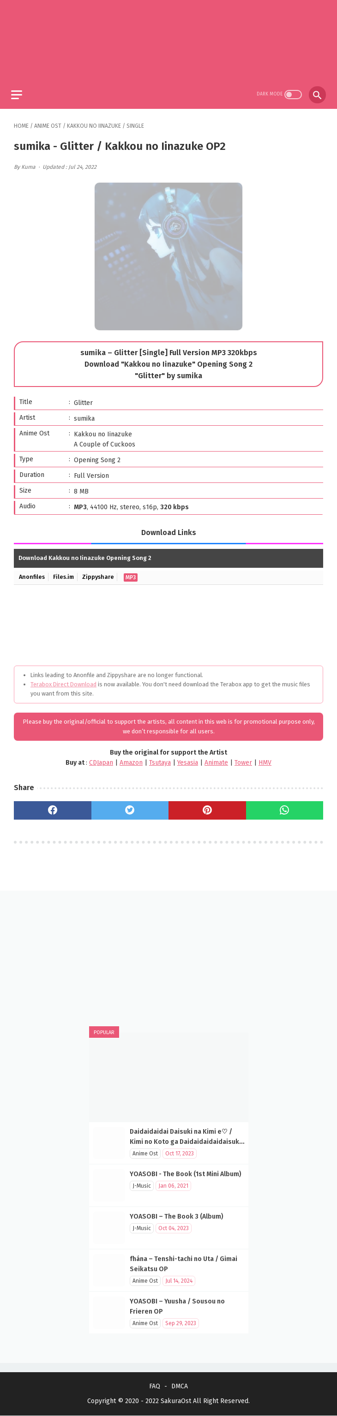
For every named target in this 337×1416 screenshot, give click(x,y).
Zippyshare (101, 574)
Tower (243, 760)
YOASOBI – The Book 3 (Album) (176, 1216)
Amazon (131, 760)
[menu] (19, 91)
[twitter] (130, 807)
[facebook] (52, 807)
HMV (265, 760)
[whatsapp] (285, 807)
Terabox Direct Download (63, 681)
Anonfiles (32, 574)
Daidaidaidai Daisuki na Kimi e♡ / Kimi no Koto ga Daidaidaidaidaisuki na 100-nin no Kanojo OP (185, 1141)
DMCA (179, 1387)
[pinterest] (207, 807)
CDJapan (101, 760)
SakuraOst (176, 1401)
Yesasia (187, 760)
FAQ (154, 1387)
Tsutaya (160, 760)
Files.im (66, 574)
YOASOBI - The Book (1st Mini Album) (185, 1174)
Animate (216, 760)
